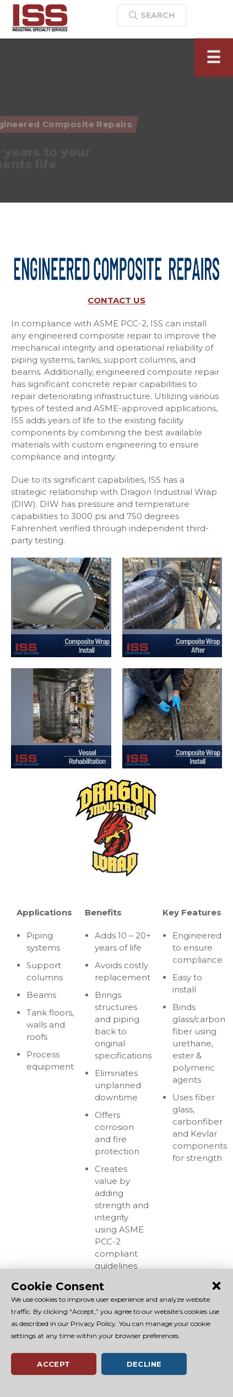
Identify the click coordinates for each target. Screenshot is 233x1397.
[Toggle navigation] (213, 64)
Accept (53, 1364)
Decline (144, 1364)
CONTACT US (116, 300)
